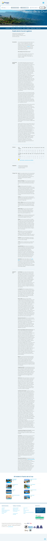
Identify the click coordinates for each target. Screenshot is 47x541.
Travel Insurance (15, 520)
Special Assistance (26, 517)
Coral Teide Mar (35, 486)
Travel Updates (15, 518)
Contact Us (3, 515)
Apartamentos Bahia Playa (36, 479)
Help (24, 516)
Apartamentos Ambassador (17, 479)
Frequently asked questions (6, 517)
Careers (3, 520)
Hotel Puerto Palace (36, 493)
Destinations (16, 26)
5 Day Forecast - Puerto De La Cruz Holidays (27, 160)
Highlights (28, 28)
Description (13, 28)
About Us (3, 516)
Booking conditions (4, 518)
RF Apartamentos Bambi (18, 500)
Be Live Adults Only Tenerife (17, 486)
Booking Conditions (16, 515)
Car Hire (24, 518)
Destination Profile (19, 28)
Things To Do (33, 28)
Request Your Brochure (16, 517)
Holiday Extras (25, 515)
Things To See (38, 28)
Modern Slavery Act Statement (16, 532)
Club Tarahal (35, 500)
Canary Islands (21, 26)
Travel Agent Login (10, 533)
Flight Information (15, 516)
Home (13, 26)
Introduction (8, 28)
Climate (24, 28)
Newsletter (14, 521)
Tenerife (25, 26)
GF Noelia (16, 493)
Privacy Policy (9, 532)
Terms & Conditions (4, 532)
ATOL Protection (4, 519)
